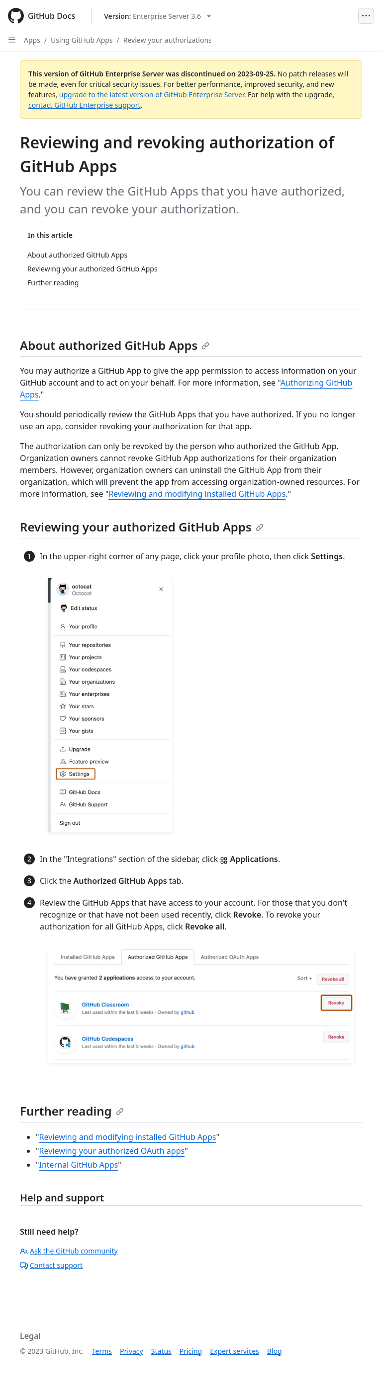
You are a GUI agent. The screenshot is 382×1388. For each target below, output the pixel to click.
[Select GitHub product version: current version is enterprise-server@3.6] (157, 16)
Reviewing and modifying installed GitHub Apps (197, 493)
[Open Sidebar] (12, 40)
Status (161, 1351)
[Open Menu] (366, 16)
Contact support (51, 1265)
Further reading (72, 1111)
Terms (102, 1351)
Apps (32, 40)
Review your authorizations (167, 40)
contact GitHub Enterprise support (84, 105)
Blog (274, 1351)
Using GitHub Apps (81, 40)
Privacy (131, 1351)
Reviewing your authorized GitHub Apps (142, 527)
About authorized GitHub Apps (114, 345)
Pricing (191, 1351)
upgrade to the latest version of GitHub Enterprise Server (151, 94)
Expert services (234, 1351)
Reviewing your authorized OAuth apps (112, 1150)
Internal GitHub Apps (78, 1164)
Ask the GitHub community (69, 1251)
